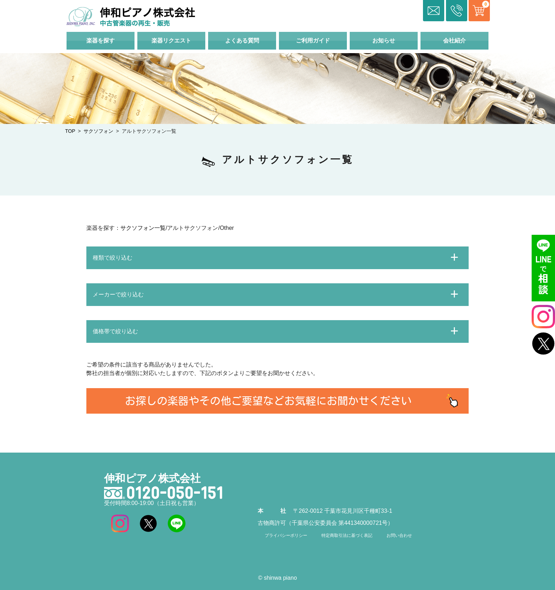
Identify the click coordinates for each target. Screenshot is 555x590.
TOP (70, 131)
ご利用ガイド (313, 41)
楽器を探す (100, 41)
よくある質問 (242, 41)
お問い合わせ (399, 535)
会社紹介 (454, 41)
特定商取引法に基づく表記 (346, 535)
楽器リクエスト (171, 41)
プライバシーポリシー (286, 535)
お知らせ (383, 41)
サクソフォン (98, 131)
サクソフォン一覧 (143, 228)
